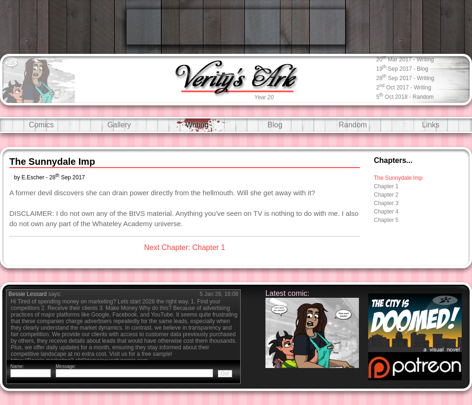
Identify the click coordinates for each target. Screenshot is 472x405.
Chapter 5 (386, 220)
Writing (197, 125)
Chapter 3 (386, 203)
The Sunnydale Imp (398, 178)
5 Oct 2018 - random (405, 96)
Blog (274, 125)
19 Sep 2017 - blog (402, 68)
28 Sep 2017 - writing (405, 77)
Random (353, 125)
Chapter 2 (386, 194)
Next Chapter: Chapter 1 (184, 247)
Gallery (119, 125)
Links (430, 125)
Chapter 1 (386, 186)
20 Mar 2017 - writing (405, 59)
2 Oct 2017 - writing (403, 87)
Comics (41, 125)
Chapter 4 (386, 211)
